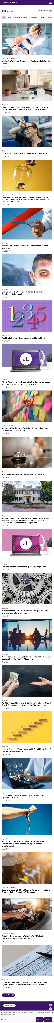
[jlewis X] (50, 1008)
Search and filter (44, 10)
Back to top (8, 1005)
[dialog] (27, 1017)
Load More (7, 995)
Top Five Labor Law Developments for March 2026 (23, 338)
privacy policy (11, 1014)
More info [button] (4, 1019)
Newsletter (33, 17)
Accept (48, 1019)
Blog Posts (9, 18)
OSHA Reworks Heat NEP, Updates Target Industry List (25, 153)
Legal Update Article (20, 17)
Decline (39, 1019)
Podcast (42, 17)
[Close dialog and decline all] (52, 1012)
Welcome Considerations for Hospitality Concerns (23, 474)
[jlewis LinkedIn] (50, 1005)
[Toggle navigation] (50, 2)
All (4, 17)
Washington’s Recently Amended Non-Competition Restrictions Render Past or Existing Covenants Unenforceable (24, 844)
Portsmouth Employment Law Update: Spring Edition (24, 567)
